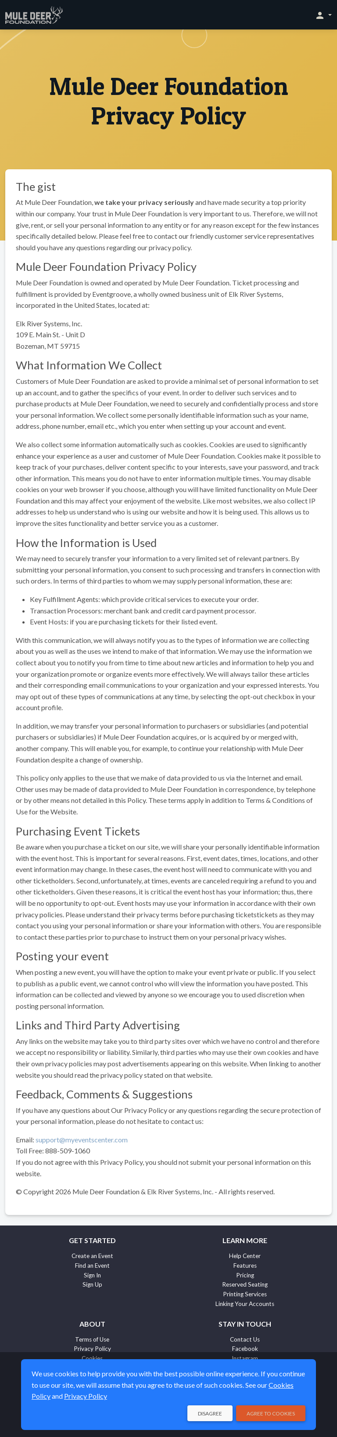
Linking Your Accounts (244, 1303)
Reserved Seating (245, 1284)
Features (245, 1265)
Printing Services (245, 1294)
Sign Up (92, 1284)
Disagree (210, 1413)
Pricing (245, 1275)
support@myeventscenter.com (82, 1139)
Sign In (92, 1275)
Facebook (245, 1348)
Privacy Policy (92, 1348)
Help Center (245, 1255)
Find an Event (92, 1265)
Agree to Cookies (271, 1413)
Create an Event (92, 1255)
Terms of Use (92, 1339)
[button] (323, 15)
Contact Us (245, 1339)
